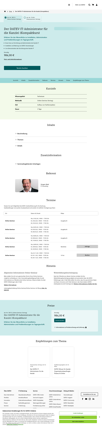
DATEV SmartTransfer (55, 407)
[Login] (96, 4)
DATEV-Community (69, 400)
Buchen (87, 255)
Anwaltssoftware (23, 397)
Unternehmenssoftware (24, 400)
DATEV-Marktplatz (69, 405)
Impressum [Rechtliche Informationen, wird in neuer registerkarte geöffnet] (20, 424)
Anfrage (87, 246)
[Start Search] (89, 5)
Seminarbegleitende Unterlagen (27, 164)
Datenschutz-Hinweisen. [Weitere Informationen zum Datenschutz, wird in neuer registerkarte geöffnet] (12, 424)
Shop (10, 11)
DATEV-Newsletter (69, 403)
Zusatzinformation (34, 80)
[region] (51, 417)
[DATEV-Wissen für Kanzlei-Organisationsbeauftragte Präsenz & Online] (63, 362)
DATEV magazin (68, 397)
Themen (19, 139)
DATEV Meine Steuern (55, 404)
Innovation (7, 400)
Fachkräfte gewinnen (24, 403)
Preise (68, 80)
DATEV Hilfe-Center (38, 395)
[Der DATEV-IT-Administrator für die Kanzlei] (39, 362)
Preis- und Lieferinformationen (13, 59)
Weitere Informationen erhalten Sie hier (85, 284)
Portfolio (6, 397)
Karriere (6, 405)
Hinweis (60, 80)
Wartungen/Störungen (39, 403)
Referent (44, 80)
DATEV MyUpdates (38, 400)
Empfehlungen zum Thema (81, 80)
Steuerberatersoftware (24, 395)
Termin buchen (22, 68)
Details (18, 145)
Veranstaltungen (68, 395)
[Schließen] (99, 417)
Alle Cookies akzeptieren (78, 421)
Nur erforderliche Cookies (78, 417)
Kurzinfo (15, 80)
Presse (6, 403)
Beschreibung (21, 133)
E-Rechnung (21, 405)
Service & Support (38, 397)
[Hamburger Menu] (70, 5)
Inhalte (23, 80)
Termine (53, 80)
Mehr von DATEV (80, 5)
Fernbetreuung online (39, 405)
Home (5, 11)
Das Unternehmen (9, 395)
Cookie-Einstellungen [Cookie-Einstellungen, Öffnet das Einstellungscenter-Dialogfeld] (78, 413)
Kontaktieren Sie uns (89, 394)
